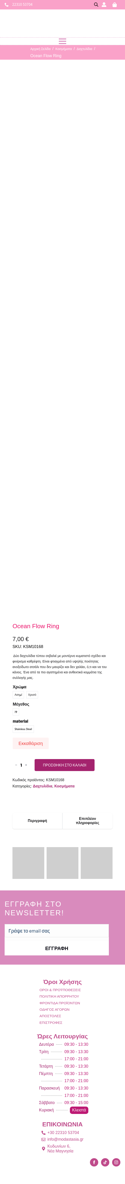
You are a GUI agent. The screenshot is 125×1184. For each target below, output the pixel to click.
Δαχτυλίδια (84, 49)
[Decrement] (16, 765)
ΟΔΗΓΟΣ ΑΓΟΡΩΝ (54, 1009)
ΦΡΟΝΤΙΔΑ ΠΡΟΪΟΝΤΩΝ (59, 1003)
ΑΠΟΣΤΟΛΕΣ (50, 1016)
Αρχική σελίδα (40, 49)
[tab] (37, 821)
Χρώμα (19, 687)
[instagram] (116, 1162)
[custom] (105, 1162)
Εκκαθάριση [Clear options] (30, 743)
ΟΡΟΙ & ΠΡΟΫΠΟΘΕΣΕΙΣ (60, 990)
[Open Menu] (62, 41)
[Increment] (26, 765)
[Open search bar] (96, 5)
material (20, 721)
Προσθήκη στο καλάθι (64, 765)
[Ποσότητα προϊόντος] (21, 765)
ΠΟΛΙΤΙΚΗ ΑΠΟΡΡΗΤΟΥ (59, 996)
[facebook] (94, 1162)
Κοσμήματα (63, 49)
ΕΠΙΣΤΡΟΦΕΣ (50, 1023)
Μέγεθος (21, 704)
